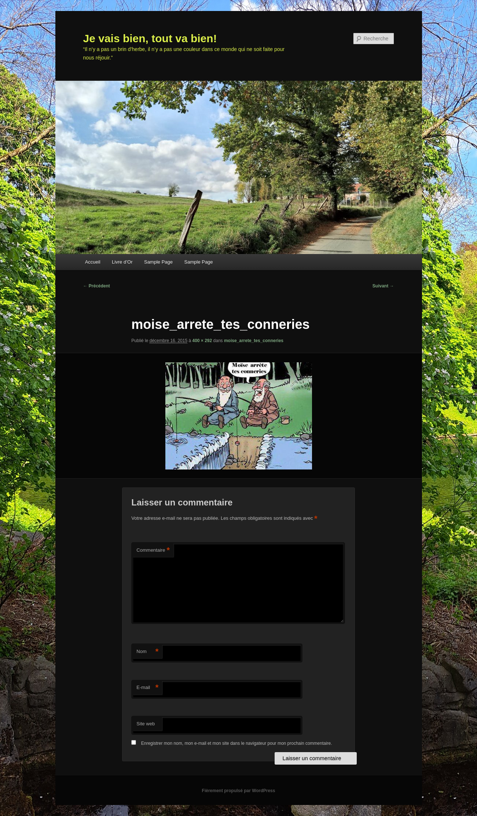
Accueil (92, 262)
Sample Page (158, 262)
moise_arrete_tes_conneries (253, 340)
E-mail (147, 687)
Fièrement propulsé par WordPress (238, 790)
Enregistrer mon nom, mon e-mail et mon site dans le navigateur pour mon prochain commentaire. (236, 743)
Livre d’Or (122, 262)
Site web (145, 723)
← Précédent (96, 286)
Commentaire (153, 550)
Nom (147, 651)
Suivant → (383, 286)
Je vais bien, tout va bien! (150, 38)
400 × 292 (202, 340)
